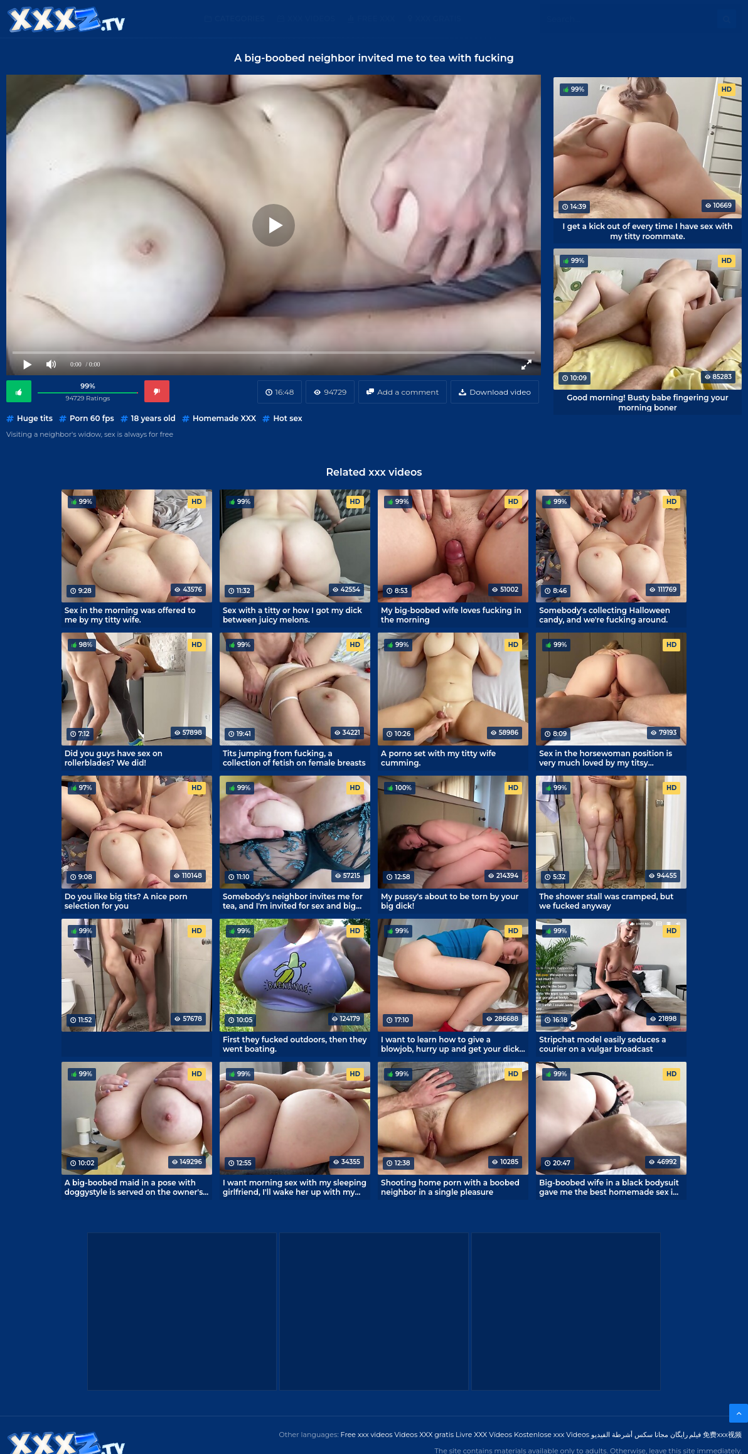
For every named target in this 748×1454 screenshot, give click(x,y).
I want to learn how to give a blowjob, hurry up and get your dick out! (450, 1044)
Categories (240, 18)
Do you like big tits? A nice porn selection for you (126, 901)
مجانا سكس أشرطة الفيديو (629, 1434)
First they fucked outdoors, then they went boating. (295, 1044)
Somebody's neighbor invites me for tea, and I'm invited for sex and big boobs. (293, 901)
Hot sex (287, 418)
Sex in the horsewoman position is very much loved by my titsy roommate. (605, 758)
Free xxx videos (367, 1434)
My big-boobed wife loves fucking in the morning (451, 615)
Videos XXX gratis (424, 1434)
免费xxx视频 (722, 1434)
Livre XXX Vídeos (484, 1434)
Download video (500, 392)
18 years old (153, 418)
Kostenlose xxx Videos (551, 1434)
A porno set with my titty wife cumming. (438, 758)
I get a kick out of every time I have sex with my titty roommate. (648, 231)
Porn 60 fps (92, 418)
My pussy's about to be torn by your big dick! (449, 901)
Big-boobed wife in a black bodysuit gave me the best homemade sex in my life (609, 1187)
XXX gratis (438, 18)
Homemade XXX (224, 418)
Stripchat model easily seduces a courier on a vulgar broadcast (602, 1044)
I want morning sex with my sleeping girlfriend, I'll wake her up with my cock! (294, 1187)
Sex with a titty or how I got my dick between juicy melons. (292, 615)
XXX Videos (311, 18)
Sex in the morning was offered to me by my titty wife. (130, 615)
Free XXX (376, 18)
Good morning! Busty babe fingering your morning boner (647, 402)
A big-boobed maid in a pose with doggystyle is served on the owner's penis (134, 1187)
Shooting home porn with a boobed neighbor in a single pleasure (450, 1187)
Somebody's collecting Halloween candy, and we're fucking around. (604, 615)
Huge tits (35, 418)
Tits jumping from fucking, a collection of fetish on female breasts (294, 758)
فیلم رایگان (686, 1434)
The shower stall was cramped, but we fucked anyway (606, 901)
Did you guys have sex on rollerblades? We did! (114, 758)
